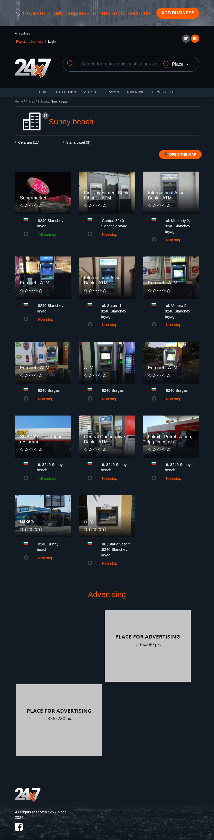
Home (19, 98)
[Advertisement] (59, 642)
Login (52, 42)
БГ (186, 39)
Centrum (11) (28, 139)
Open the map (180, 150)
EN (195, 39)
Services (111, 89)
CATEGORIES (66, 89)
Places (90, 89)
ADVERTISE (135, 89)
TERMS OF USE (163, 89)
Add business (176, 13)
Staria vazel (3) (78, 139)
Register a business (29, 42)
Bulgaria (43, 98)
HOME (43, 89)
